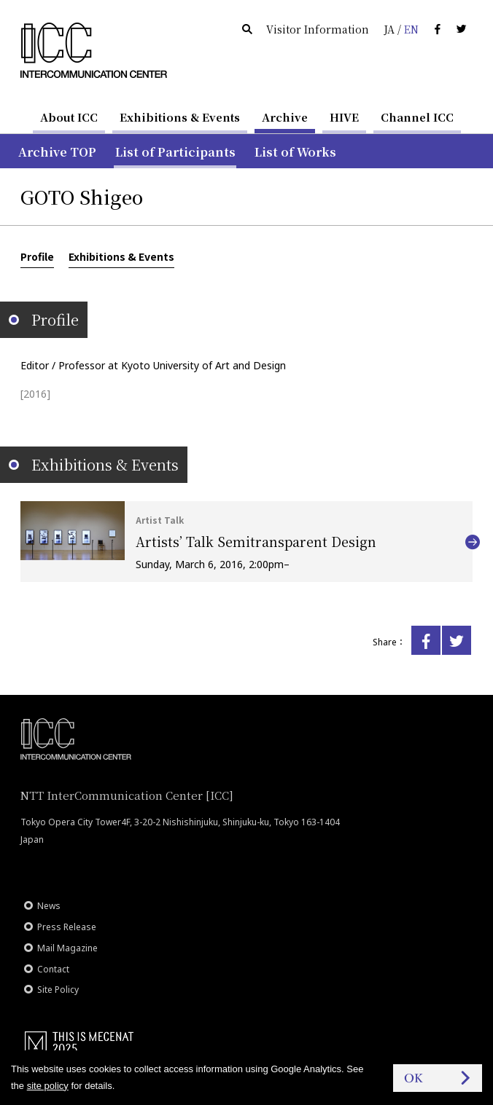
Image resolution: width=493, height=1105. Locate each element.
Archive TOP (57, 151)
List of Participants (175, 151)
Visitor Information (317, 29)
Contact (53, 969)
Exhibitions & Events (180, 117)
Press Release (66, 927)
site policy (48, 1085)
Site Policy (58, 989)
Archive (285, 117)
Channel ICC (417, 117)
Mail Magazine (67, 948)
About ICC (69, 117)
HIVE (344, 117)
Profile (37, 256)
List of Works (295, 151)
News (49, 906)
